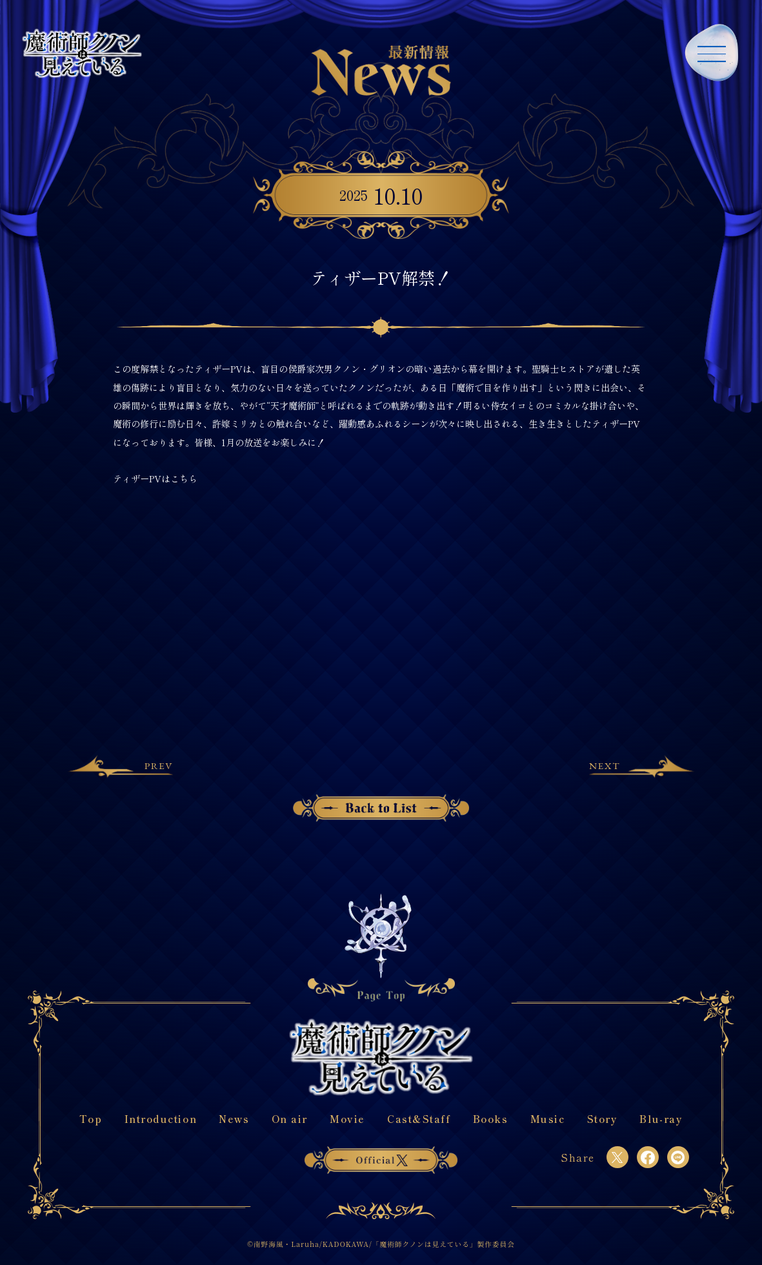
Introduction (161, 1119)
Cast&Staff (418, 1119)
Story (602, 1119)
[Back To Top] (380, 947)
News (234, 1119)
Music (547, 1119)
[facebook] (648, 1157)
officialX (381, 1160)
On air (290, 1119)
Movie (347, 1119)
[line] (678, 1157)
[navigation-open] (711, 50)
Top (91, 1119)
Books (490, 1119)
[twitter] (617, 1157)
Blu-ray (661, 1119)
